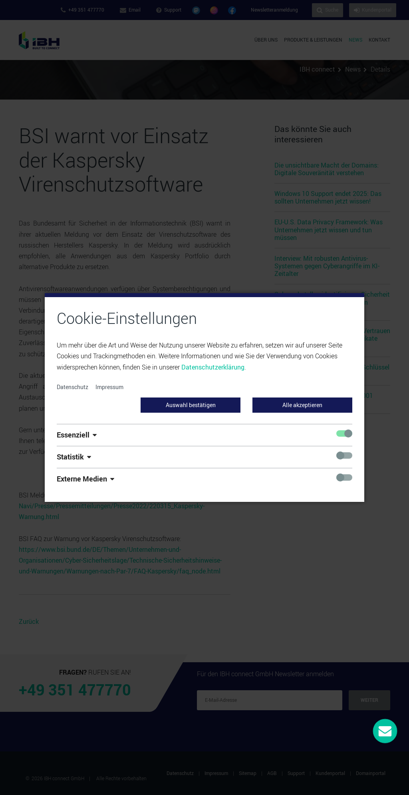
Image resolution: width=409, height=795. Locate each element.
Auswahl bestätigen (191, 405)
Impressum (109, 387)
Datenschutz (72, 387)
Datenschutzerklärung (212, 367)
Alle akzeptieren (302, 405)
